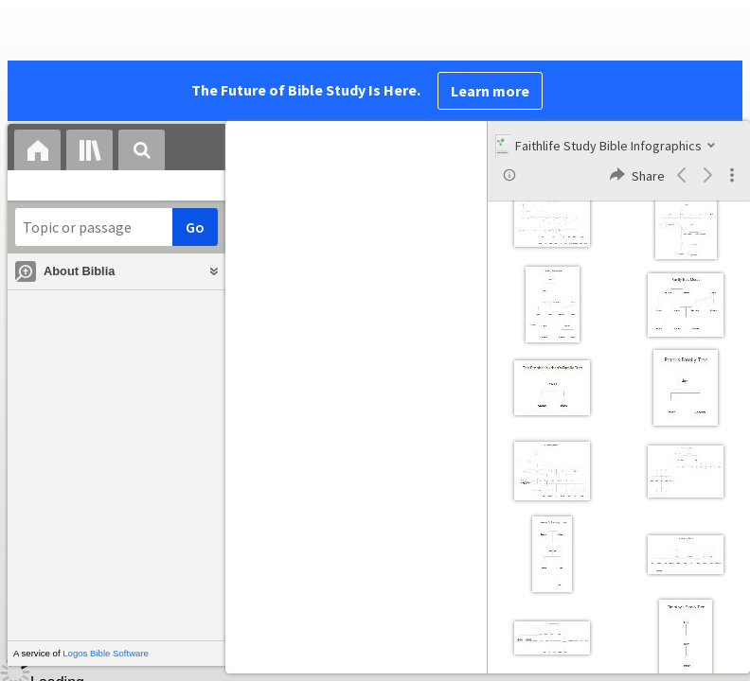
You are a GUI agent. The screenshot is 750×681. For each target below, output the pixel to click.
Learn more (490, 90)
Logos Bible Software (105, 653)
